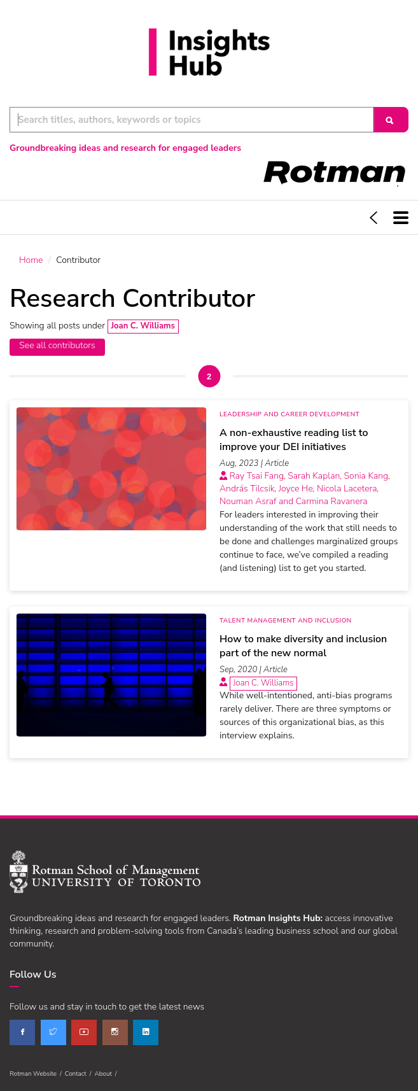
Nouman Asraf (247, 501)
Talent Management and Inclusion (285, 620)
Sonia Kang (366, 476)
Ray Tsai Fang (257, 476)
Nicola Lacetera (347, 488)
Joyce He (296, 488)
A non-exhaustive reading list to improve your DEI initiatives (293, 440)
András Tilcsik (247, 488)
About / (107, 1073)
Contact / (80, 1073)
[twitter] (53, 1032)
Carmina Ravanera (332, 501)
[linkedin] (145, 1032)
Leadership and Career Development (289, 414)
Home (31, 260)
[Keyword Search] (192, 119)
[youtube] (84, 1032)
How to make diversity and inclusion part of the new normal (303, 646)
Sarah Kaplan (314, 476)
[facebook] (22, 1032)
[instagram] (115, 1032)
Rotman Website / (37, 1073)
